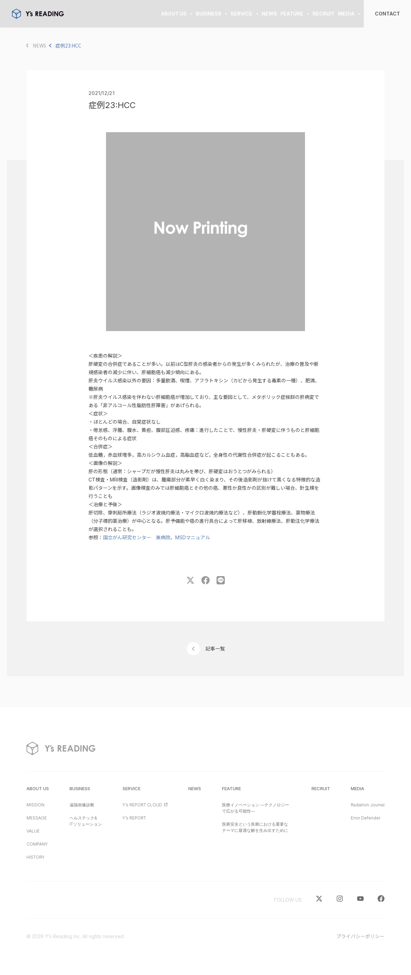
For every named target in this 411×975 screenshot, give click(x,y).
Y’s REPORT (134, 817)
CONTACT (387, 14)
